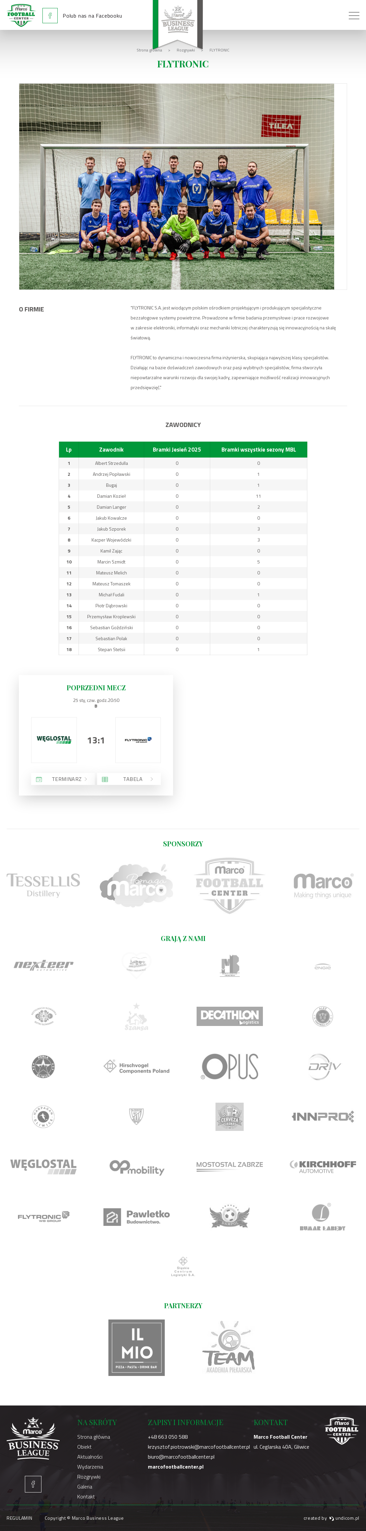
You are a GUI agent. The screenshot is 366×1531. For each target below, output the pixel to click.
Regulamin (19, 1517)
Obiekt (84, 1447)
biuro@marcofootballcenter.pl (181, 1457)
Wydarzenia (90, 1467)
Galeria (84, 1486)
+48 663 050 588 (168, 1437)
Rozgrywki (88, 1477)
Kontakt (86, 1496)
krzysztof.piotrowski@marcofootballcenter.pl (199, 1447)
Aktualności (89, 1457)
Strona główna (93, 1437)
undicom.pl (344, 1517)
